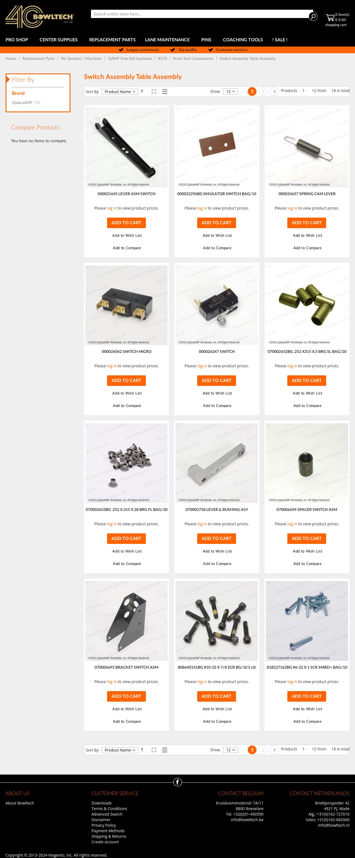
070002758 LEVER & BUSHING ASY (217, 510)
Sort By (92, 91)
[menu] (177, 40)
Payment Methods (108, 830)
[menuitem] (18, 40)
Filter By (23, 80)
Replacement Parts (38, 59)
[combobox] (202, 14)
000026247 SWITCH (217, 352)
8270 (163, 59)
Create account (105, 841)
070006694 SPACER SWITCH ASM (307, 510)
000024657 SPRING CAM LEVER (307, 194)
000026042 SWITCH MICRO (126, 352)
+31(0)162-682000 (333, 819)
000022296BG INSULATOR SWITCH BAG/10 (216, 194)
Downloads (102, 803)
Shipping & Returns (109, 836)
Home (11, 59)
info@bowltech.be (247, 819)
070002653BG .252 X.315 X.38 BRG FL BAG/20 (127, 510)
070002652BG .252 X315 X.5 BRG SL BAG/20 (307, 352)
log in (112, 208)
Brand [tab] (18, 93)
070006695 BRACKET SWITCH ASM (126, 667)
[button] (126, 236)
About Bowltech (20, 803)
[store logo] (40, 17)
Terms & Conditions (109, 808)
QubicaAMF (28, 103)
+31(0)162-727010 (333, 814)
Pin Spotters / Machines (82, 59)
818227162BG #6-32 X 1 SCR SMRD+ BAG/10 (307, 667)
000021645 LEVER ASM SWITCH (127, 194)
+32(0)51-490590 (248, 814)
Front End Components (193, 59)
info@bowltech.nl (333, 825)
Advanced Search (107, 814)
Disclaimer (101, 819)
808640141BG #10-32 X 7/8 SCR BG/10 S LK (217, 667)
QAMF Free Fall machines (130, 59)
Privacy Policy (104, 825)
